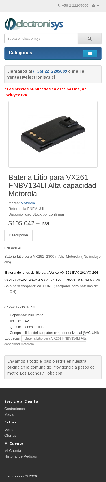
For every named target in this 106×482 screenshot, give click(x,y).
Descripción (18, 235)
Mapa (9, 414)
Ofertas (10, 435)
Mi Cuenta (12, 451)
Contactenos (14, 409)
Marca (9, 430)
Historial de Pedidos (20, 456)
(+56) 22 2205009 (50, 71)
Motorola (28, 203)
